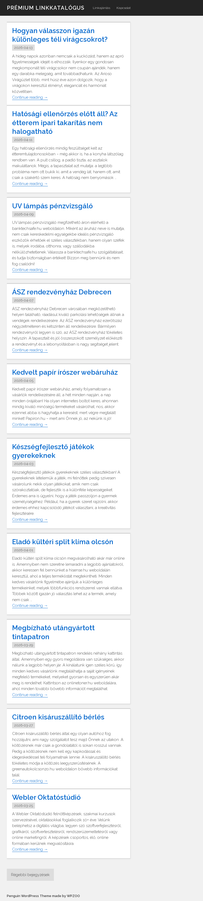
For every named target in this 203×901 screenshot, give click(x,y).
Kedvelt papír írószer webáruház (65, 372)
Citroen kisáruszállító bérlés (58, 717)
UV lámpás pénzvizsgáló (52, 206)
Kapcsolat (123, 8)
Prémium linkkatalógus (45, 8)
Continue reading (30, 97)
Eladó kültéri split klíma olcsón (62, 542)
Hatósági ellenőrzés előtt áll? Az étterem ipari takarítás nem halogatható (65, 123)
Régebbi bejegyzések (30, 874)
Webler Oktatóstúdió (46, 797)
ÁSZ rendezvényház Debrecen (61, 292)
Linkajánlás (101, 8)
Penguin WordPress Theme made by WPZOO (43, 896)
